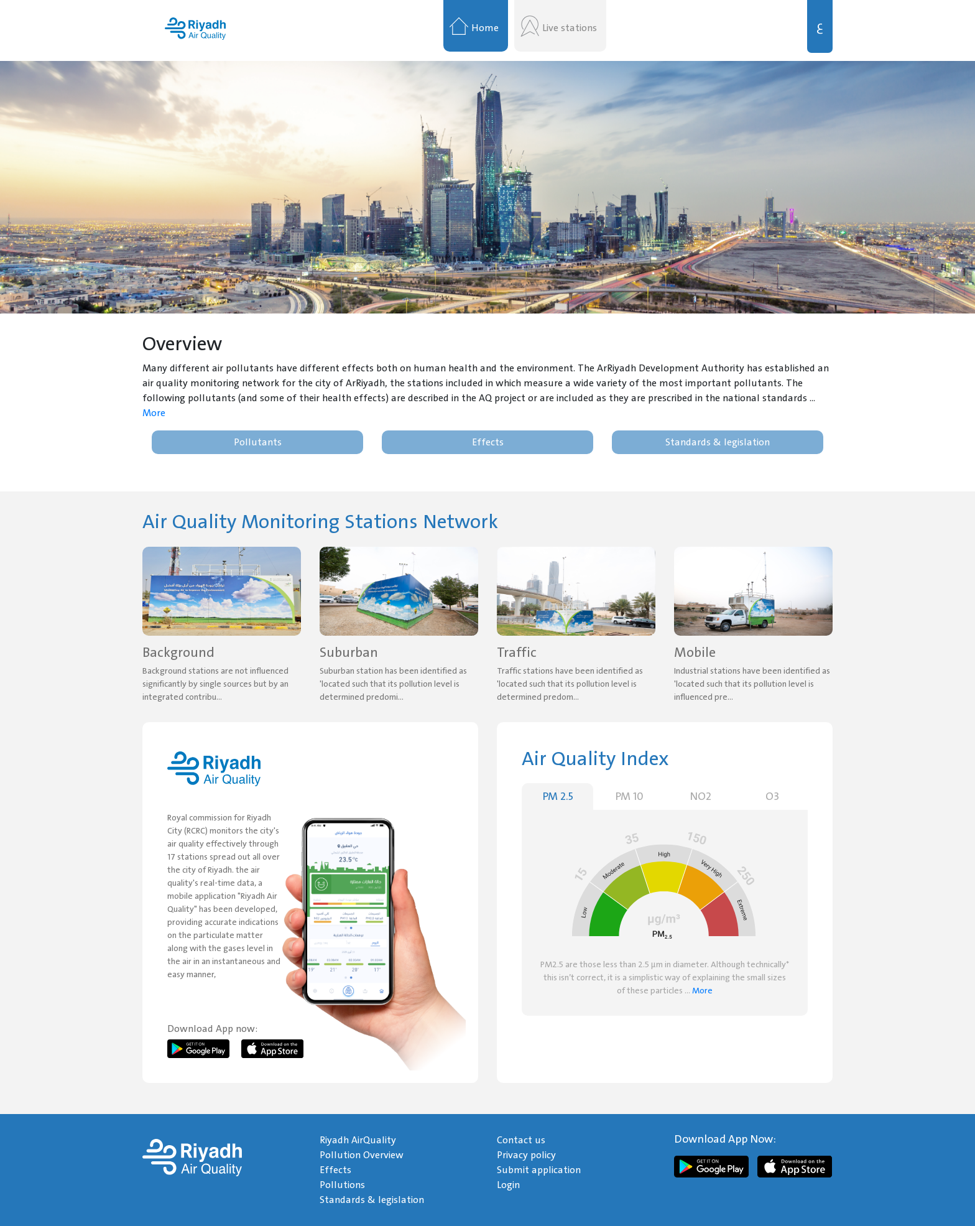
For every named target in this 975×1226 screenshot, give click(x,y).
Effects (488, 442)
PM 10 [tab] (629, 796)
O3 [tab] (772, 796)
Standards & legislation (717, 442)
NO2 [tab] (700, 796)
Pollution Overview (362, 1155)
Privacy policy (526, 1155)
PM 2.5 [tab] (557, 796)
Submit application (539, 1170)
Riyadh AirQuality (358, 1140)
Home (485, 28)
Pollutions (342, 1185)
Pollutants (258, 442)
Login (508, 1185)
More (153, 413)
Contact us (521, 1140)
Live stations (569, 28)
